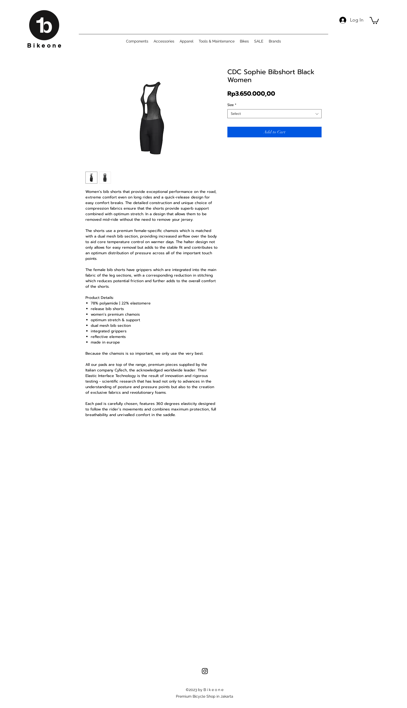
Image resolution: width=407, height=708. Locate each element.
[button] (374, 20)
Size (231, 105)
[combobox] (274, 113)
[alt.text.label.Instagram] (205, 671)
